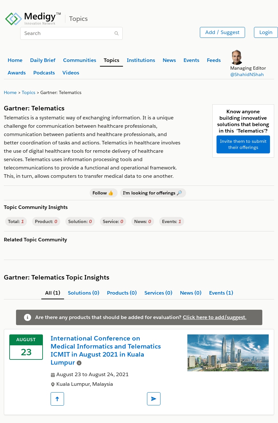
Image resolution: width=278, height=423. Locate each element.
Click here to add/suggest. (215, 317)
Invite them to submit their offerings (243, 144)
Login (266, 32)
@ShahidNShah (247, 74)
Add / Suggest (222, 32)
